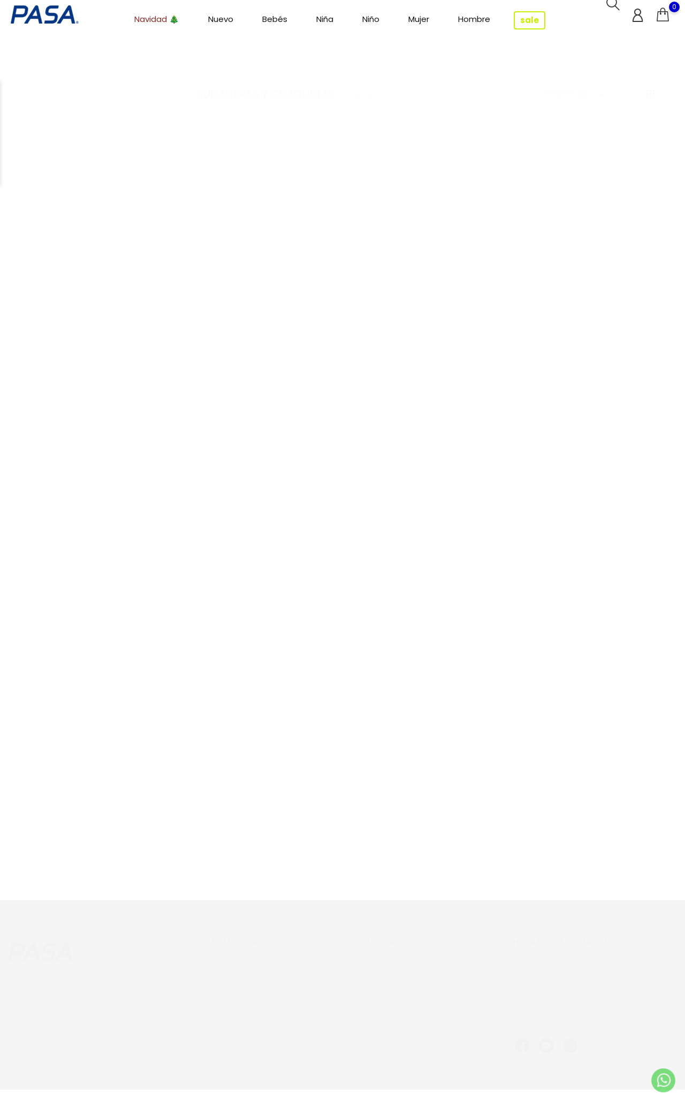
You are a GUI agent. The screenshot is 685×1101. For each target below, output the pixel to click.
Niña (324, 19)
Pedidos (362, 987)
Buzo (272, 570)
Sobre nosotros (205, 987)
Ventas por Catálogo (215, 1070)
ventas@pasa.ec (50, 1050)
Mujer (418, 19)
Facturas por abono (382, 1004)
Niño (370, 19)
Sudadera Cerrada (272, 834)
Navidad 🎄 (156, 19)
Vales (358, 1037)
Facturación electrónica (219, 1037)
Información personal (385, 954)
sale (529, 20)
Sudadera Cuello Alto (434, 570)
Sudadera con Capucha (434, 306)
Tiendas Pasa (201, 1054)
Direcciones (369, 1020)
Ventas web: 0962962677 (64, 1017)
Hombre (474, 19)
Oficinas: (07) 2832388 (59, 1034)
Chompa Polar (272, 306)
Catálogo (194, 1020)
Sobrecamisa (595, 306)
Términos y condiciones (219, 954)
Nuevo (220, 19)
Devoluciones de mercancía (397, 971)
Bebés (274, 19)
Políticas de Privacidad (218, 971)
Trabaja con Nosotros (216, 1004)
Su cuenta (371, 931)
